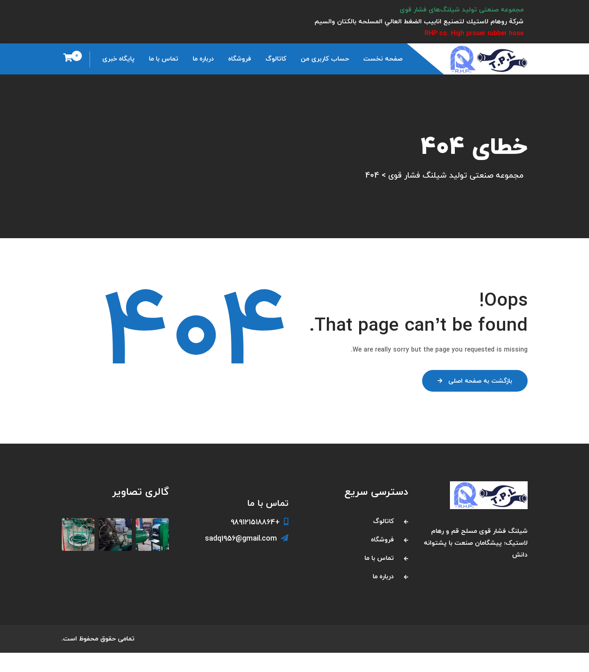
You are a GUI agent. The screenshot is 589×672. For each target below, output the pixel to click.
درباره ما (203, 58)
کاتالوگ (275, 58)
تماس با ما (163, 58)
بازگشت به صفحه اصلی (473, 404)
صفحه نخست (382, 58)
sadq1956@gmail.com (246, 558)
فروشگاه (239, 58)
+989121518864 (259, 541)
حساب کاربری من (325, 58)
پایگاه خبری (118, 58)
